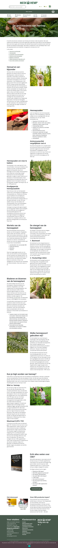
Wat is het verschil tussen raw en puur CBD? (23, 507)
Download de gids (36, 489)
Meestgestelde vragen (27, 523)
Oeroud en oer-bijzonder (14, 51)
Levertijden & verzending (27, 526)
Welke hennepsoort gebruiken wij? (17, 59)
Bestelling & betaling (27, 525)
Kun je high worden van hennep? (16, 60)
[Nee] (56, 544)
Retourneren (25, 528)
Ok (29, 546)
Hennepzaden (12, 53)
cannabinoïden (17, 297)
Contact (24, 522)
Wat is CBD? (12, 506)
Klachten (24, 534)
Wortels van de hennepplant (15, 56)
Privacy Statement (26, 532)
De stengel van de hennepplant (16, 54)
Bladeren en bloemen (14, 57)
